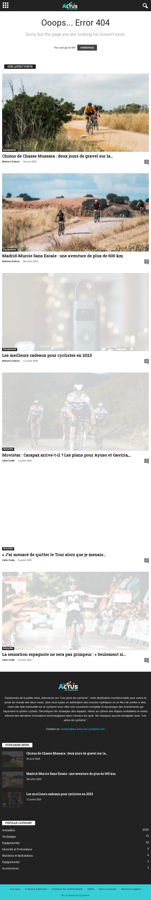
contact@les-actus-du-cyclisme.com (83, 729)
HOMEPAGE (87, 47)
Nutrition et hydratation (17, 855)
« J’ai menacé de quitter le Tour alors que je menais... (54, 554)
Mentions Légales (131, 888)
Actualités (8, 449)
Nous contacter (107, 888)
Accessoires (10, 868)
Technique (9, 836)
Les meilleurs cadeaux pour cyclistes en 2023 (47, 355)
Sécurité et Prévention (17, 849)
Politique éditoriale (36, 888)
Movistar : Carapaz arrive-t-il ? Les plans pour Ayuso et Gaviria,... (66, 455)
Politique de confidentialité (67, 888)
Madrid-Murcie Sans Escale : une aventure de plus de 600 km (62, 255)
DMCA (90, 888)
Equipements (9, 150)
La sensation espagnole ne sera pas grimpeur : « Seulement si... (64, 654)
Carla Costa (8, 460)
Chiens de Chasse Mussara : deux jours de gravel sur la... (57, 156)
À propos (15, 888)
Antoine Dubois (10, 161)
